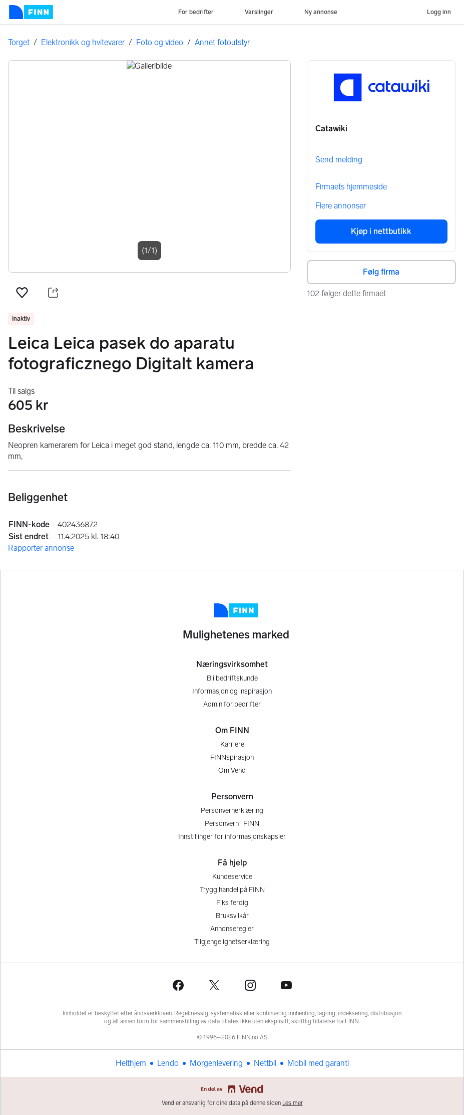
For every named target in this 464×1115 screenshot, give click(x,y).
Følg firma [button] (381, 272)
